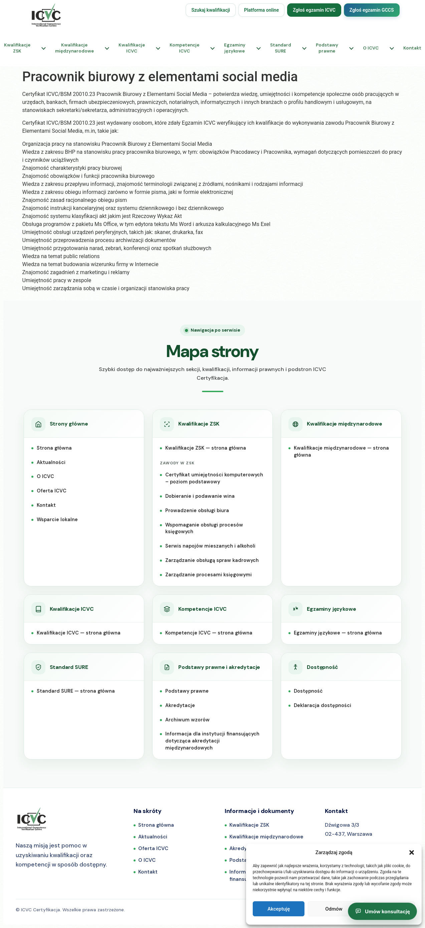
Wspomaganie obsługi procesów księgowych (204, 528)
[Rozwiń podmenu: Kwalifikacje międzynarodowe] (107, 48)
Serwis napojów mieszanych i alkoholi (210, 546)
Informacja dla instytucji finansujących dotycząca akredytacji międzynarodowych (212, 741)
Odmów (334, 909)
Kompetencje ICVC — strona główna (208, 633)
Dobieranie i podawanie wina (200, 496)
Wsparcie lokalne (57, 519)
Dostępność (308, 691)
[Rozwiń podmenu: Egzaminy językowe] (259, 48)
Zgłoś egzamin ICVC (314, 10)
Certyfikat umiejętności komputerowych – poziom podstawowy (214, 478)
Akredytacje (180, 705)
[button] (411, 852)
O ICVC (371, 48)
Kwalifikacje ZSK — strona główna (205, 448)
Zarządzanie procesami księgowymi (208, 575)
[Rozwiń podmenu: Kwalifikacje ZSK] (44, 48)
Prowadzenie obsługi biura (197, 510)
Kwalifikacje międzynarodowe (266, 836)
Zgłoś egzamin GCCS (372, 10)
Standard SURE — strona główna (76, 691)
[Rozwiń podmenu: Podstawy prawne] (352, 48)
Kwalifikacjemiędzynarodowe (74, 48)
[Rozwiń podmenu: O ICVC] (392, 48)
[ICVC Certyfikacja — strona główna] (32, 818)
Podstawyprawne (327, 48)
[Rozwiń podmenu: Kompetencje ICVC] (213, 48)
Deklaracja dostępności (322, 705)
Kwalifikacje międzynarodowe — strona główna (341, 451)
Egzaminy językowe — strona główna (338, 633)
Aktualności (51, 462)
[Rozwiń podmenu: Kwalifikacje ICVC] (158, 48)
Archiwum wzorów (187, 720)
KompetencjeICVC (184, 48)
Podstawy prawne (187, 691)
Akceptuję (278, 909)
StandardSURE (280, 48)
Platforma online (261, 10)
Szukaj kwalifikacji (210, 10)
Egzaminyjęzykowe (234, 48)
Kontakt (46, 505)
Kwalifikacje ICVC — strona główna (79, 633)
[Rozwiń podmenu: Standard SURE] (304, 48)
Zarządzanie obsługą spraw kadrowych (212, 560)
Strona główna (54, 448)
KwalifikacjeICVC (132, 48)
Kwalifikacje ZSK (249, 825)
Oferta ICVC (51, 491)
